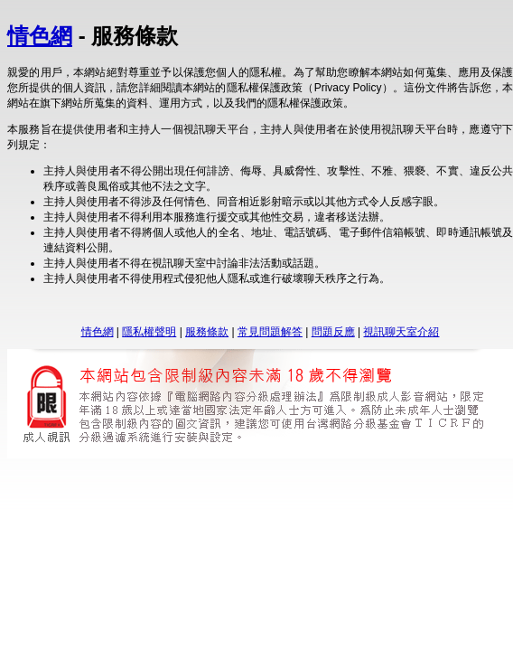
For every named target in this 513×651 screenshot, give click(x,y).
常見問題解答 (270, 332)
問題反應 (333, 332)
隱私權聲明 (149, 332)
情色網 (39, 36)
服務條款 (207, 332)
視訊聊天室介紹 (401, 332)
